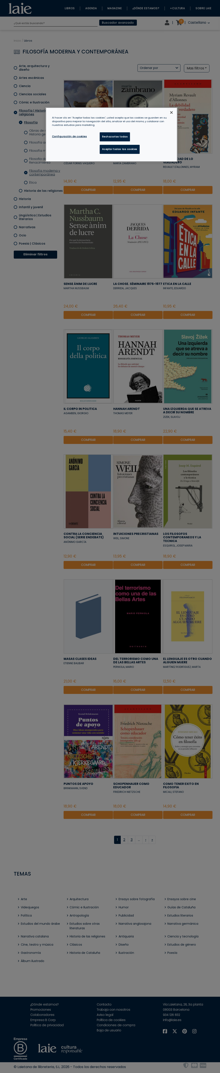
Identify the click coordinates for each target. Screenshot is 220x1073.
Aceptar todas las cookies (119, 149)
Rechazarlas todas (115, 136)
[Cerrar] (171, 112)
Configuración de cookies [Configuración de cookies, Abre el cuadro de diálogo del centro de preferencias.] (69, 136)
